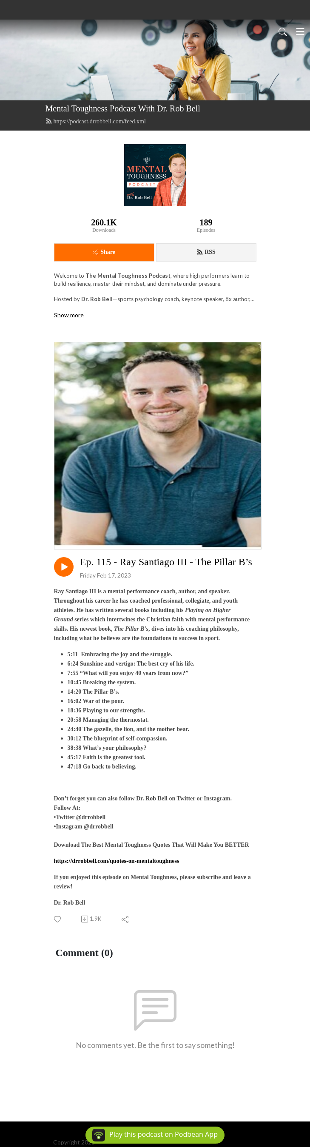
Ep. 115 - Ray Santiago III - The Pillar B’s (166, 561)
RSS (206, 252)
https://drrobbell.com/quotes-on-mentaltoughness (116, 861)
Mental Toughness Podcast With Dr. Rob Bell (123, 108)
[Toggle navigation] (300, 31)
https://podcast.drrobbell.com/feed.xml (96, 121)
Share (104, 252)
